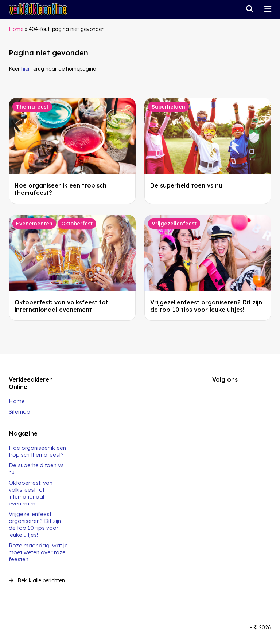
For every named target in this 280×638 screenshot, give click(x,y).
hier (25, 69)
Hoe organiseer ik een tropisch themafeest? (37, 451)
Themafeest (32, 106)
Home (16, 29)
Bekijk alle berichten (37, 580)
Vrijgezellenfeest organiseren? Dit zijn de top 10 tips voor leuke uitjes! (206, 306)
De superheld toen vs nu (186, 185)
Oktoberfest (77, 223)
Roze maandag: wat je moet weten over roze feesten (38, 552)
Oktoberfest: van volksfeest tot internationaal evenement (61, 306)
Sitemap (19, 411)
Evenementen (34, 223)
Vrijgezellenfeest (174, 223)
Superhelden (168, 106)
